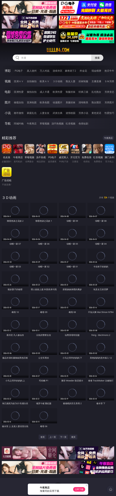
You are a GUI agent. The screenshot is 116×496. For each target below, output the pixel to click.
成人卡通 (44, 91)
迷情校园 (70, 113)
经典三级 (83, 91)
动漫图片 (57, 102)
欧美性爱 (57, 91)
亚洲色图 (32, 102)
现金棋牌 (96, 70)
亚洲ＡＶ (19, 81)
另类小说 (83, 113)
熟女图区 (96, 102)
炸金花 (83, 70)
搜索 (97, 57)
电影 (8, 92)
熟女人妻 (70, 81)
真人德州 (32, 70)
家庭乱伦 (32, 113)
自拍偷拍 (32, 81)
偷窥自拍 (19, 102)
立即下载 (79, 489)
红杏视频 (70, 123)
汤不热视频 (58, 123)
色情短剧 (83, 123)
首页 (42, 437)
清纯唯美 (83, 102)
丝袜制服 (83, 81)
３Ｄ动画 (57, 81)
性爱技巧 (109, 113)
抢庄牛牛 (109, 70)
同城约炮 (19, 123)
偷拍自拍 (32, 91)
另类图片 (109, 102)
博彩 (8, 71)
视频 (8, 81)
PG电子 (19, 70)
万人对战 (44, 70)
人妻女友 (44, 113)
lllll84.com (58, 50)
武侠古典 (57, 113)
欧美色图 (44, 102)
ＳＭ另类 (109, 81)
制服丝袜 (70, 91)
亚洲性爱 (19, 91)
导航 (8, 123)
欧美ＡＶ (44, 81)
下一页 (63, 437)
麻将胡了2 (70, 70)
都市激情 (19, 113)
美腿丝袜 (70, 102)
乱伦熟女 (96, 91)
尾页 (73, 437)
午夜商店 (32, 123)
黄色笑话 (96, 113)
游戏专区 (57, 70)
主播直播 (96, 81)
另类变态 (109, 91)
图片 (8, 102)
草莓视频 (44, 123)
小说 (8, 113)
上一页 (53, 437)
